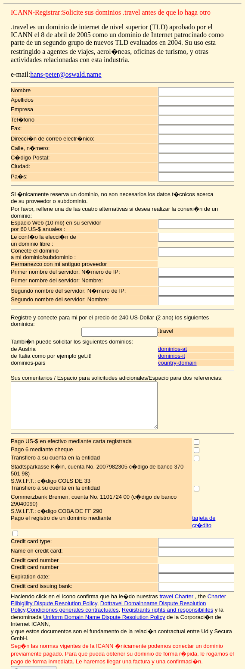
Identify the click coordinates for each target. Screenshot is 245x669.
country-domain (187, 342)
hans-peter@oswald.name (58, 66)
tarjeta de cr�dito (222, 494)
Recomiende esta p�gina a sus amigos (122, 643)
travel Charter (170, 565)
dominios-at (182, 328)
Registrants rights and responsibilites (112, 578)
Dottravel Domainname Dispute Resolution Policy (131, 572)
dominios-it (181, 335)
